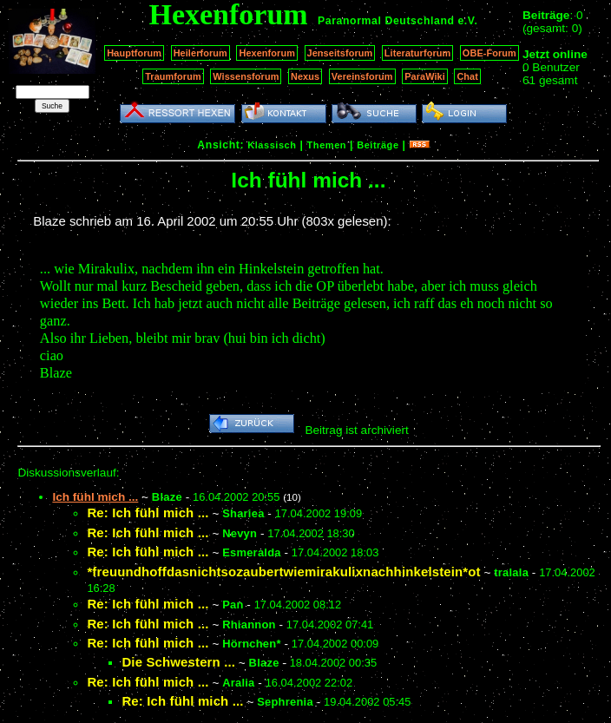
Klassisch (271, 145)
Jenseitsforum (340, 53)
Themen (326, 145)
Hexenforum (267, 53)
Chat (467, 76)
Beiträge (377, 145)
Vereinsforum (362, 76)
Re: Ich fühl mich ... (147, 512)
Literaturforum (417, 53)
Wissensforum (246, 76)
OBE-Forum (489, 53)
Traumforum (173, 76)
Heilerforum (200, 53)
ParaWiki (424, 76)
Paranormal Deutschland (386, 21)
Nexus (305, 76)
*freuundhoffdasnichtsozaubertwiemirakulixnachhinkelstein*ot (283, 571)
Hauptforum (134, 53)
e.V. (467, 21)
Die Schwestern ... (178, 661)
